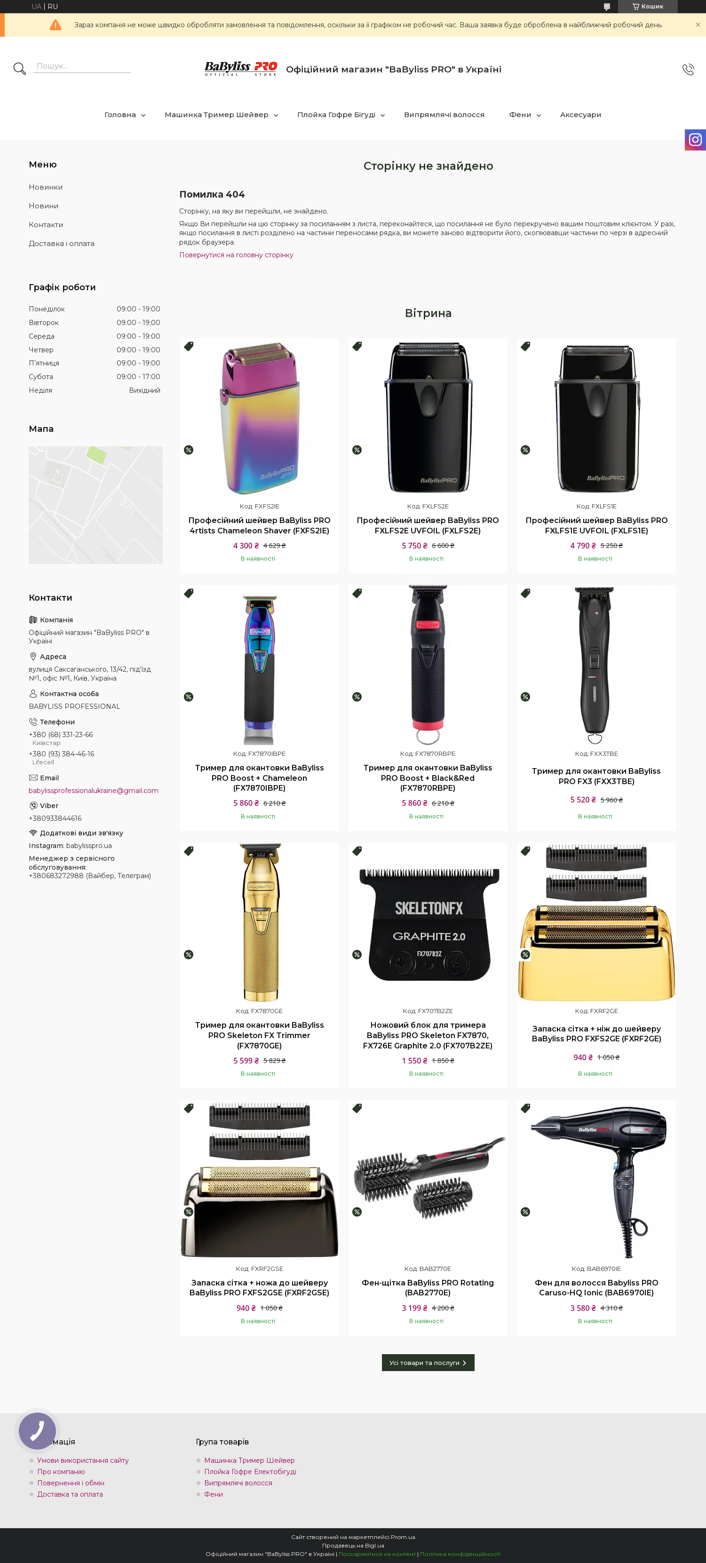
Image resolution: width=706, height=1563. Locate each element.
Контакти (46, 224)
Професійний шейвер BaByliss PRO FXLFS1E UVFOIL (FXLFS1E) (596, 525)
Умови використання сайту (83, 1460)
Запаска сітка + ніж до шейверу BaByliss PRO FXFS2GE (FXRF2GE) (596, 1034)
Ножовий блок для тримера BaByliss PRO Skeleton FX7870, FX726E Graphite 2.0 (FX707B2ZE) (427, 1035)
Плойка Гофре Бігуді (336, 114)
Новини (43, 205)
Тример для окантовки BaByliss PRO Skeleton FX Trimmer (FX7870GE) (259, 1035)
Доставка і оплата (62, 243)
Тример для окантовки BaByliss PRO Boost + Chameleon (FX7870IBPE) (259, 778)
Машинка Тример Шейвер (217, 114)
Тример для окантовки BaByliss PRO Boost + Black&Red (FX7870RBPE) (428, 778)
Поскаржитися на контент (377, 1553)
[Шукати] (19, 70)
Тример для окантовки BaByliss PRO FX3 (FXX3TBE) (596, 776)
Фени (520, 114)
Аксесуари (581, 114)
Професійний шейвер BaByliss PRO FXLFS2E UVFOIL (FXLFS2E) (428, 525)
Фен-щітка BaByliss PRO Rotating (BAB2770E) (428, 1288)
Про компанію (61, 1472)
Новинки (46, 186)
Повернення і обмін (70, 1483)
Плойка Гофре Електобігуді (250, 1472)
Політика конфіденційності (460, 1553)
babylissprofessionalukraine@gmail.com (94, 790)
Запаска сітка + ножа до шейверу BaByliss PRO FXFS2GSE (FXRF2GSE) (259, 1288)
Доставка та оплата (70, 1494)
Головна (120, 114)
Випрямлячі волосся (444, 114)
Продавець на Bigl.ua (353, 1545)
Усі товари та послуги (424, 1362)
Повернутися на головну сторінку (236, 255)
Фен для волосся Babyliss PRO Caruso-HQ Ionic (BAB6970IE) (596, 1288)
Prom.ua (403, 1536)
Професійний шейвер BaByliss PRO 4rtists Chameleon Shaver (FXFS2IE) (259, 525)
